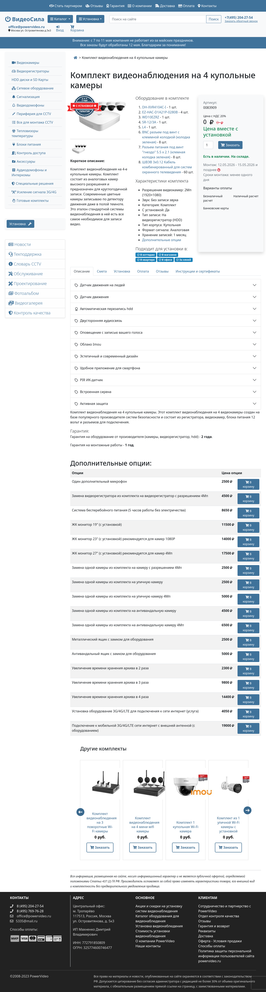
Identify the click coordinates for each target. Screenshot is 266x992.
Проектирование (28, 283)
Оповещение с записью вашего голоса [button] (109, 332)
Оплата (186, 6)
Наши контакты (148, 946)
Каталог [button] (59, 19)
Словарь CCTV (25, 264)
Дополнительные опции (161, 240)
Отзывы (94, 6)
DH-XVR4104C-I (154, 107)
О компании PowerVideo (155, 941)
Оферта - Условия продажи (220, 941)
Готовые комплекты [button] (30, 200)
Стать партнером (65, 6)
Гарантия (115, 6)
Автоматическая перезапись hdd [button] (104, 308)
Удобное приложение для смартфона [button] (107, 368)
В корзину (248, 484)
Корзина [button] (77, 28)
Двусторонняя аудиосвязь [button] (98, 320)
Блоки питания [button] (26, 144)
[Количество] (208, 145)
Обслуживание (26, 274)
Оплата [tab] (143, 271)
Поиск (214, 19)
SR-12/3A (149, 122)
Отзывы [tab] (162, 271)
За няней (183, 260)
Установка (20, 224)
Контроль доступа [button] (29, 153)
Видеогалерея (26, 303)
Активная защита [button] (91, 403)
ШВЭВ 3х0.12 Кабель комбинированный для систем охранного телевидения (167, 167)
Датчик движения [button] (92, 296)
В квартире (146, 260)
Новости (20, 244)
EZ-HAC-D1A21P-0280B (160, 112)
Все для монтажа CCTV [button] (32, 122)
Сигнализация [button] (26, 96)
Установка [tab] (122, 271)
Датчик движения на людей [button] (100, 285)
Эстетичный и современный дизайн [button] (106, 356)
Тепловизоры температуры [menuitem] (25, 133)
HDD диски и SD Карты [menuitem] (30, 79)
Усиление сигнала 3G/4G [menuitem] (34, 192)
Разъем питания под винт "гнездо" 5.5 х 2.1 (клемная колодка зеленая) (163, 152)
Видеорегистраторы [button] (30, 71)
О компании (140, 6)
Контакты (207, 6)
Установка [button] (89, 19)
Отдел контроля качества (218, 916)
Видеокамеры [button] (25, 62)
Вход (60, 28)
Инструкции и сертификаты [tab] (198, 271)
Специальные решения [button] (32, 183)
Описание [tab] (82, 271)
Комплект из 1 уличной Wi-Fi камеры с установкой (228, 824)
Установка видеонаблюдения (159, 926)
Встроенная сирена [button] (93, 391)
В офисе (165, 260)
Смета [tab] (102, 271)
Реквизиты (207, 931)
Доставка (165, 6)
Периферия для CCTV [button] (31, 114)
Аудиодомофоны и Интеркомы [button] (29, 172)
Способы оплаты (211, 946)
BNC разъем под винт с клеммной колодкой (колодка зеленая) (166, 137)
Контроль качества (31, 313)
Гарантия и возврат (214, 926)
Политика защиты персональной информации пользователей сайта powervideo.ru (226, 956)
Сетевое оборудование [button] (33, 88)
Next (249, 812)
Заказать (230, 145)
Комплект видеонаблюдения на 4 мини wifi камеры (142, 824)
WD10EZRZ (150, 117)
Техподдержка (25, 254)
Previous (78, 810)
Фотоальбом (24, 293)
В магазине (167, 255)
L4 (144, 127)
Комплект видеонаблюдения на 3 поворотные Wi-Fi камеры (99, 822)
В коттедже (146, 255)
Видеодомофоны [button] (28, 105)
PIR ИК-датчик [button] (89, 379)
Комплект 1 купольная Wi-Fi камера (185, 826)
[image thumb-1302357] (78, 148)
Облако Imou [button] (88, 344)
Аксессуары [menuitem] (23, 161)
